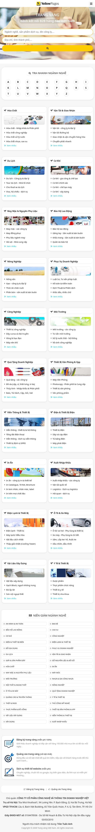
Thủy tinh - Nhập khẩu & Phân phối (22, 388)
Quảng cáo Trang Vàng (61, 789)
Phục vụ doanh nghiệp (66, 261)
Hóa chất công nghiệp (16, 132)
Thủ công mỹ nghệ (61, 703)
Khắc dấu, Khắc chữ (62, 292)
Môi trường (60, 311)
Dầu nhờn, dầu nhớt (62, 543)
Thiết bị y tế (58, 589)
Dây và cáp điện (60, 434)
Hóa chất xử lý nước (15, 137)
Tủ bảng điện (59, 438)
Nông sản (10, 279)
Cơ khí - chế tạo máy (62, 187)
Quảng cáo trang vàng (34, 754)
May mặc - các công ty (16, 228)
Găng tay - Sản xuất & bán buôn (68, 233)
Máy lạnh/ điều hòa (15, 535)
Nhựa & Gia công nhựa (62, 679)
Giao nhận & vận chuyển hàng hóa (69, 137)
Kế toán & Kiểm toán (62, 283)
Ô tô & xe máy (61, 513)
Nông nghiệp (14, 261)
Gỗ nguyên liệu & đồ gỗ (63, 660)
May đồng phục (13, 233)
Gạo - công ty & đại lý (16, 283)
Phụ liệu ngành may (15, 237)
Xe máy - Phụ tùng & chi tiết (66, 535)
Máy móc (56, 672)
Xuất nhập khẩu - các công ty (66, 480)
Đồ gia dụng (12, 648)
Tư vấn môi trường (61, 333)
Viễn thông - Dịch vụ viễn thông (21, 438)
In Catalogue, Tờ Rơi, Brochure (20, 484)
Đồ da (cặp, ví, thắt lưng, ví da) (20, 384)
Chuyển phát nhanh (62, 141)
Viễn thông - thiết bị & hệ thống (21, 430)
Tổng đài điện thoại (15, 434)
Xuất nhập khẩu (62, 462)
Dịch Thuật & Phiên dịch (64, 288)
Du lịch (11, 160)
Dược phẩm (58, 581)
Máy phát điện (59, 443)
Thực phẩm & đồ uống (16, 709)
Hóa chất (12, 110)
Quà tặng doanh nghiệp (20, 362)
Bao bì (55, 624)
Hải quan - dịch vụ (61, 493)
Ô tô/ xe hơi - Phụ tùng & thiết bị (68, 530)
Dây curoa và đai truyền (17, 333)
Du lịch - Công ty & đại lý (17, 178)
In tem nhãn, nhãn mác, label (20, 489)
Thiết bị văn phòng (61, 388)
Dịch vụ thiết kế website (34, 768)
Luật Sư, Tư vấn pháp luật (65, 279)
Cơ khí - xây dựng (61, 191)
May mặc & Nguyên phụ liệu (22, 211)
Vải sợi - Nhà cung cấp (16, 242)
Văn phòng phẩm (61, 393)
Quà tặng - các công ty (16, 379)
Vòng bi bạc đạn (13, 338)
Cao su (55, 630)
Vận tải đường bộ (61, 132)
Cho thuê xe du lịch (15, 187)
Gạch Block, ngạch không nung (21, 585)
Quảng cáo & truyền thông (19, 697)
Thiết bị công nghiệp (16, 329)
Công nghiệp (14, 311)
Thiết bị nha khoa (61, 594)
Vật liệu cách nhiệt (14, 539)
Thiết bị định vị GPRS (16, 443)
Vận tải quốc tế (60, 484)
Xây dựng (10, 721)
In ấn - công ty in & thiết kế (19, 480)
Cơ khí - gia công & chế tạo (65, 178)
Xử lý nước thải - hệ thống (65, 338)
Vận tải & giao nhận (64, 110)
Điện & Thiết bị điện (64, 412)
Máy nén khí (12, 342)
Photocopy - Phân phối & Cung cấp (69, 384)
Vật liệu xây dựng (17, 563)
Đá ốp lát (10, 589)
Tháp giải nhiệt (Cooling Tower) (21, 543)
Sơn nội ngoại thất (15, 594)
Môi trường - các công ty (64, 329)
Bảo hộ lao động (63, 211)
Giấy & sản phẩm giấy (15, 660)
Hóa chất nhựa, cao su (16, 141)
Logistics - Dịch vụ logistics (65, 489)
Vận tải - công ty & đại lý (64, 128)
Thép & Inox (11, 703)
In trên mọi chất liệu (15, 493)
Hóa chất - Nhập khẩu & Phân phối (22, 128)
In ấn (10, 462)
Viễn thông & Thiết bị (18, 412)
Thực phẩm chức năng (63, 585)
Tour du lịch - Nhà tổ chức (18, 183)
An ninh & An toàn (14, 624)
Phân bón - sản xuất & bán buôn (21, 292)
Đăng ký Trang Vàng (35, 789)
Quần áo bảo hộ (60, 242)
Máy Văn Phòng (60, 379)
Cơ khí (57, 160)
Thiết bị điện (58, 430)
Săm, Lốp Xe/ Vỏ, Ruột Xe (64, 539)
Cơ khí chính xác (60, 183)
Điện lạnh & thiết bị (18, 513)
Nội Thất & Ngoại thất (16, 685)
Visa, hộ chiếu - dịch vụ (17, 191)
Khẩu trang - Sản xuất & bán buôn (69, 237)
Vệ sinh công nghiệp (62, 342)
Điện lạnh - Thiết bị (15, 530)
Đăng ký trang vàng (34, 739)
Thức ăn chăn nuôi (15, 288)
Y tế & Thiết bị (61, 563)
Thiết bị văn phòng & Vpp (67, 362)
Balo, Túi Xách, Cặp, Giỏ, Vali (19, 393)
